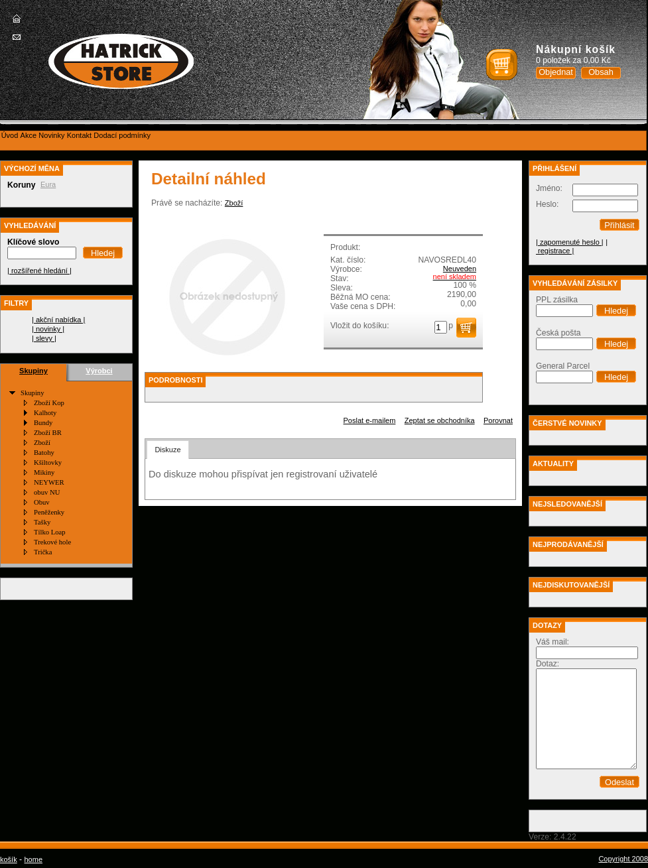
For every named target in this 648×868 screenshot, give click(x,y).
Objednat (556, 72)
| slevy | (44, 338)
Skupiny (33, 371)
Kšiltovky (48, 462)
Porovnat (498, 420)
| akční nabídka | (58, 320)
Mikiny (44, 472)
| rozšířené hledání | (39, 271)
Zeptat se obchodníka (440, 420)
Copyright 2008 (623, 859)
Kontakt (79, 135)
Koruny (21, 185)
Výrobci (99, 371)
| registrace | (572, 246)
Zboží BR (48, 432)
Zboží (42, 442)
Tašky (42, 522)
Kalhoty (45, 412)
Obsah (601, 72)
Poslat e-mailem (370, 420)
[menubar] (76, 135)
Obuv (42, 502)
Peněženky (49, 512)
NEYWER (49, 482)
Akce (28, 135)
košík (8, 859)
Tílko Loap (50, 532)
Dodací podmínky (122, 135)
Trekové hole (52, 542)
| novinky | (48, 329)
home (34, 859)
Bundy (43, 422)
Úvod (10, 135)
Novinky (51, 135)
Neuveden (459, 269)
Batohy (44, 452)
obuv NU (47, 492)
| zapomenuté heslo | (570, 242)
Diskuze (167, 450)
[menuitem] (9, 135)
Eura (48, 184)
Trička (43, 552)
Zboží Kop (49, 402)
